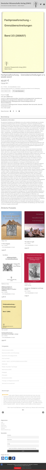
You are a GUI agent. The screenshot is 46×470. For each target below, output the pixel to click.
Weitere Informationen (26, 468)
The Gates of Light (29, 241)
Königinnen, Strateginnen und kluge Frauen (34, 289)
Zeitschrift (40, 104)
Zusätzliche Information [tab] (8, 120)
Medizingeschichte (16, 101)
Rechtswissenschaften (7, 378)
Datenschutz (4, 426)
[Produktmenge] (5, 90)
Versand (3, 428)
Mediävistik (20, 100)
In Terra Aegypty (6, 243)
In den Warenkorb (19, 91)
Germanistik (26, 100)
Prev (3, 412)
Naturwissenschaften (7, 369)
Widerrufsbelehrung (5, 429)
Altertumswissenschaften (12, 98)
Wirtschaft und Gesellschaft (8, 383)
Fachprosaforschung (5, 106)
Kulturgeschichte (13, 100)
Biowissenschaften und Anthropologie (10, 353)
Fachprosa (20, 104)
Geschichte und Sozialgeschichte (26, 98)
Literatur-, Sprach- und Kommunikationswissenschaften (14, 361)
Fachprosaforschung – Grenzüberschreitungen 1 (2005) (10, 333)
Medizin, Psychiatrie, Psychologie (9, 366)
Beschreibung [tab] (5, 117)
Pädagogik (4, 372)
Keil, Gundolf (7, 107)
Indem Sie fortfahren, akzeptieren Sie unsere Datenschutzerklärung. (22, 448)
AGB (2, 422)
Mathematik (4, 364)
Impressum (3, 425)
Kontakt (2, 424)
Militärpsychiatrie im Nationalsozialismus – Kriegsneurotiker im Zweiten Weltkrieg (9, 288)
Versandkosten (13, 86)
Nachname (9, 439)
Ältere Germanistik (33, 104)
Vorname (9, 435)
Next (43, 412)
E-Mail (8, 443)
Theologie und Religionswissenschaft (10, 380)
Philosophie (4, 375)
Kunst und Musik (5, 358)
